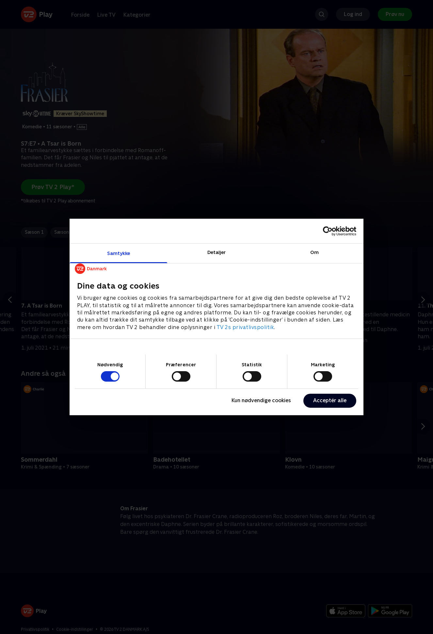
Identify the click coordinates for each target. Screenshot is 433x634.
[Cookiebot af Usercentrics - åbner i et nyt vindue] (327, 231)
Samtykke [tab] (118, 253)
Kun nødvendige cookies (261, 400)
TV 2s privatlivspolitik (245, 327)
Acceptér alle (329, 400)
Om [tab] (314, 252)
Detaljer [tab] (216, 252)
